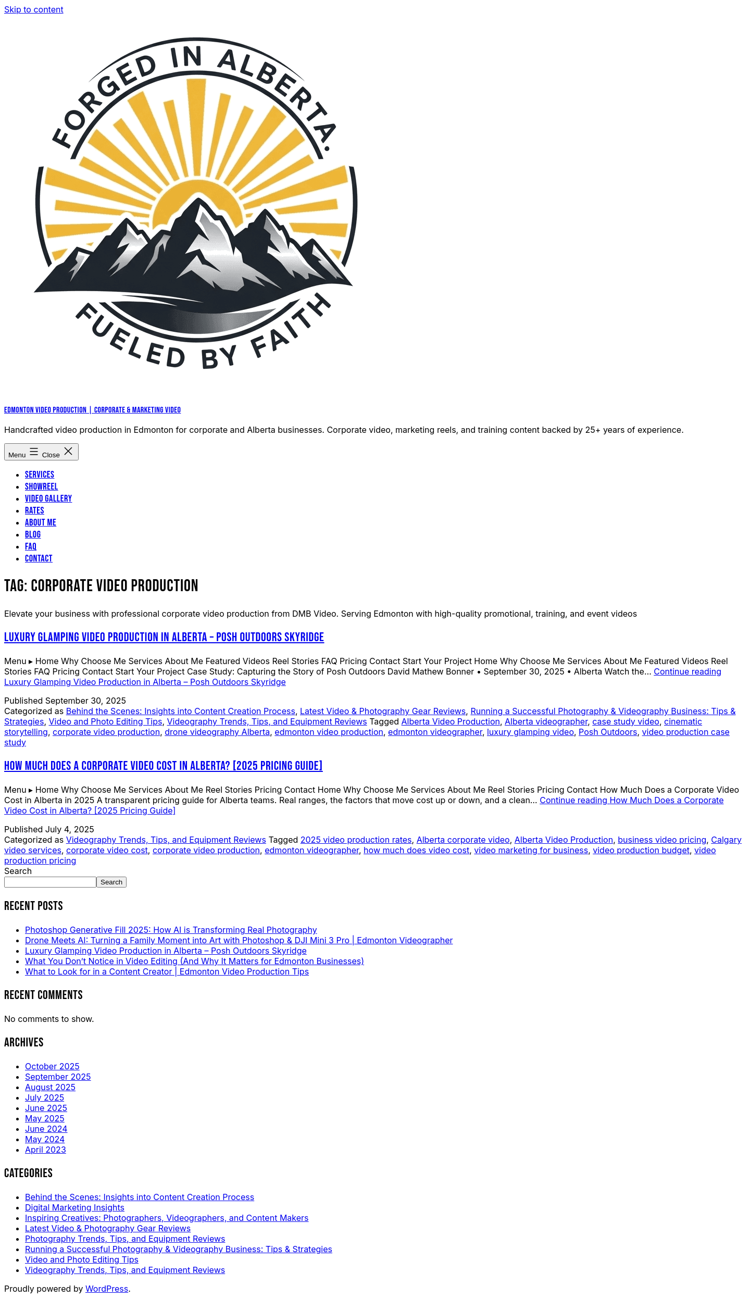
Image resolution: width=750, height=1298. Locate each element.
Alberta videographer (546, 721)
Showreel (41, 487)
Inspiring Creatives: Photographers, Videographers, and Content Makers (167, 1218)
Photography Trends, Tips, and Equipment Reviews (125, 1238)
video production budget (641, 850)
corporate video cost (107, 850)
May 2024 (45, 1139)
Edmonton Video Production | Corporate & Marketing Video (92, 410)
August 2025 (50, 1087)
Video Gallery (48, 499)
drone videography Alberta (217, 732)
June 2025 (46, 1108)
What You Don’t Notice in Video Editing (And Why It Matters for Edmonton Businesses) (194, 961)
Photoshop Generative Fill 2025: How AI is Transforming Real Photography (171, 930)
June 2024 (46, 1129)
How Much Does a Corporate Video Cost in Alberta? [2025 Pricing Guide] (163, 765)
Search (18, 871)
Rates (34, 511)
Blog (33, 535)
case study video (625, 721)
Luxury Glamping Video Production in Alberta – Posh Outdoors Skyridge (164, 637)
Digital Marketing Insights (74, 1207)
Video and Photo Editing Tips (105, 721)
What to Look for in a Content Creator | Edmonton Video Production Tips (167, 971)
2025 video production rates (356, 839)
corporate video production (106, 732)
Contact (39, 559)
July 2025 (44, 1097)
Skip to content (34, 9)
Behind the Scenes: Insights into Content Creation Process (180, 711)
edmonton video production (328, 732)
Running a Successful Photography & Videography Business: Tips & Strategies (178, 1249)
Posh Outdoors (608, 732)
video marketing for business (531, 850)
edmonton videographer (435, 732)
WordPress (106, 1288)
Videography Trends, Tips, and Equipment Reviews (267, 721)
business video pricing (662, 839)
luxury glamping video (530, 732)
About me (40, 523)
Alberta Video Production (451, 721)
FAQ (30, 547)
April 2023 (45, 1149)
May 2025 (45, 1118)
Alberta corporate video (463, 839)
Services (39, 475)
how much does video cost (416, 850)
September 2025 (58, 1076)
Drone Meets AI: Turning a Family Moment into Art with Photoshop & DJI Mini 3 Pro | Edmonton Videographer (239, 940)
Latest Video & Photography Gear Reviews (383, 711)
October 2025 (52, 1066)
